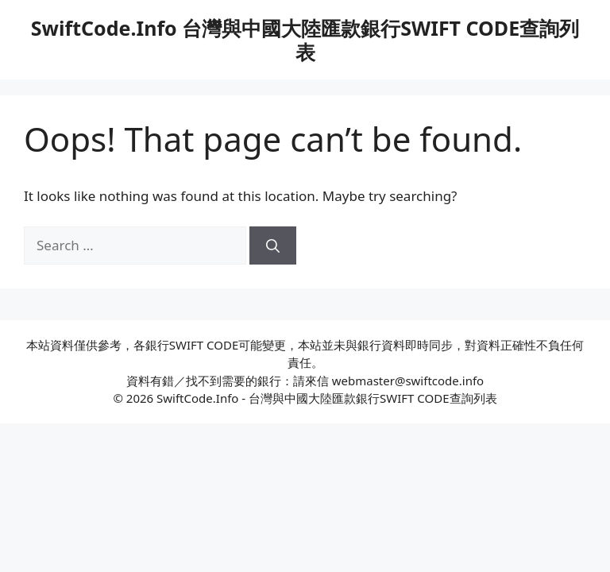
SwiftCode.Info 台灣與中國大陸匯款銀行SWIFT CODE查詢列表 (305, 39)
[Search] (272, 245)
